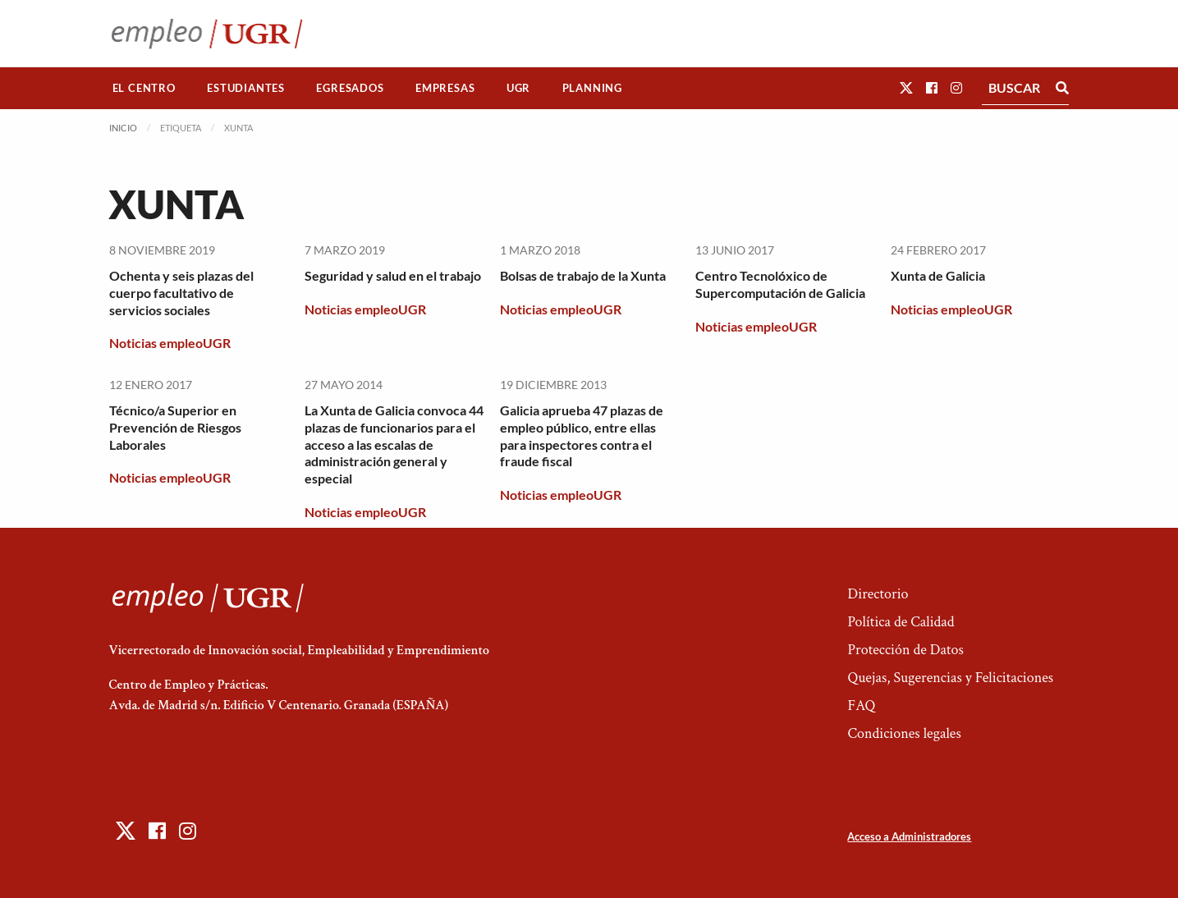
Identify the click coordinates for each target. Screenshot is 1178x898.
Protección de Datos (905, 649)
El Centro (144, 87)
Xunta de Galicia (938, 275)
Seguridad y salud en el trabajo (393, 275)
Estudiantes (246, 87)
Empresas (444, 87)
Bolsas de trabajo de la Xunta (583, 275)
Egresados (349, 87)
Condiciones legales (903, 733)
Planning (592, 87)
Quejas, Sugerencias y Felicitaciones (950, 677)
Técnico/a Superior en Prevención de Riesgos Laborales (175, 427)
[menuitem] (144, 88)
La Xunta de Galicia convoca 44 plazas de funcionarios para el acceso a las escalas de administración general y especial (394, 444)
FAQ (861, 705)
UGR (518, 87)
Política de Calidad (900, 621)
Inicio (123, 127)
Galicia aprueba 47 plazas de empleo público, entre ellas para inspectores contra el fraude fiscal (581, 435)
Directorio (877, 593)
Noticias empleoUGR (170, 342)
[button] (906, 87)
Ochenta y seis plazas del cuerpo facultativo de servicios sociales (181, 293)
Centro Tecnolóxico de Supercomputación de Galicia (780, 284)
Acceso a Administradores (909, 836)
